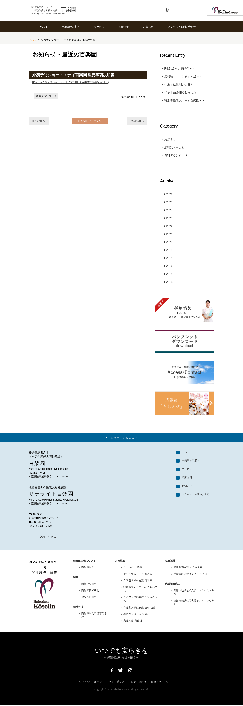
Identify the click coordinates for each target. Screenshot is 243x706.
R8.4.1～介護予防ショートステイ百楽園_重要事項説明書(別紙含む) (70, 82)
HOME (43, 26)
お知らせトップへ (89, 120)
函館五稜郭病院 (90, 591)
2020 (169, 242)
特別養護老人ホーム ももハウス (140, 589)
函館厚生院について (84, 561)
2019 (169, 250)
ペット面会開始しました (179, 92)
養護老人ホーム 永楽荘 (136, 614)
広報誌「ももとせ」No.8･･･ (181, 76)
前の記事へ (38, 120)
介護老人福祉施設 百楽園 (137, 581)
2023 (169, 218)
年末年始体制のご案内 (177, 84)
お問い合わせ (138, 682)
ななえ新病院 (89, 597)
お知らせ (148, 26)
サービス (99, 26)
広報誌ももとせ (173, 147)
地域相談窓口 (172, 584)
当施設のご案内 (70, 26)
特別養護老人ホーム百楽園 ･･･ (183, 100)
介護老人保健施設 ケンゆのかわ (140, 599)
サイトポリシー (118, 682)
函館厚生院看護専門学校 (94, 616)
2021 (169, 234)
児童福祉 (170, 561)
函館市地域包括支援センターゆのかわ (194, 603)
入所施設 (120, 561)
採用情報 (124, 26)
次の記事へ (137, 120)
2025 (169, 202)
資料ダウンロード (46, 96)
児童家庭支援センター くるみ (190, 574)
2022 (169, 226)
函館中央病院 (89, 584)
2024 (169, 210)
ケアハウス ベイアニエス (137, 574)
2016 (169, 266)
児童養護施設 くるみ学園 (188, 568)
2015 (169, 274)
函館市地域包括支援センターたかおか (194, 593)
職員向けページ (160, 682)
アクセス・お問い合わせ (182, 26)
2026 (169, 194)
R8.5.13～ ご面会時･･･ (178, 68)
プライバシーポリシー (91, 682)
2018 (169, 258)
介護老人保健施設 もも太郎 (139, 608)
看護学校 (78, 607)
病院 (75, 577)
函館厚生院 (87, 568)
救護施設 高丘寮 (132, 621)
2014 (169, 282)
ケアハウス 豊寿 (132, 568)
